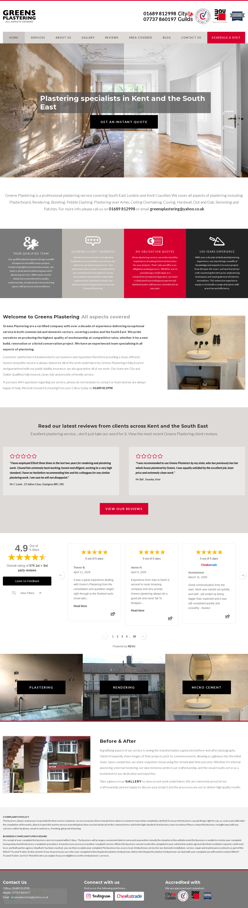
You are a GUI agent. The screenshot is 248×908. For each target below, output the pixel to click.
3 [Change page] (122, 636)
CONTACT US (191, 37)
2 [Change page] (117, 636)
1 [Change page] (113, 636)
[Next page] (143, 636)
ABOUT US (63, 37)
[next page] (242, 575)
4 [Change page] (126, 636)
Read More (80, 606)
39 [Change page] (134, 636)
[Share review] (113, 615)
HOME (13, 37)
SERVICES (38, 37)
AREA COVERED (140, 37)
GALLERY (88, 37)
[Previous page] (105, 636)
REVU (131, 646)
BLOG (167, 37)
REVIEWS (112, 37)
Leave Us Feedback (27, 581)
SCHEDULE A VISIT (226, 37)
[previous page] (61, 575)
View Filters (26, 593)
